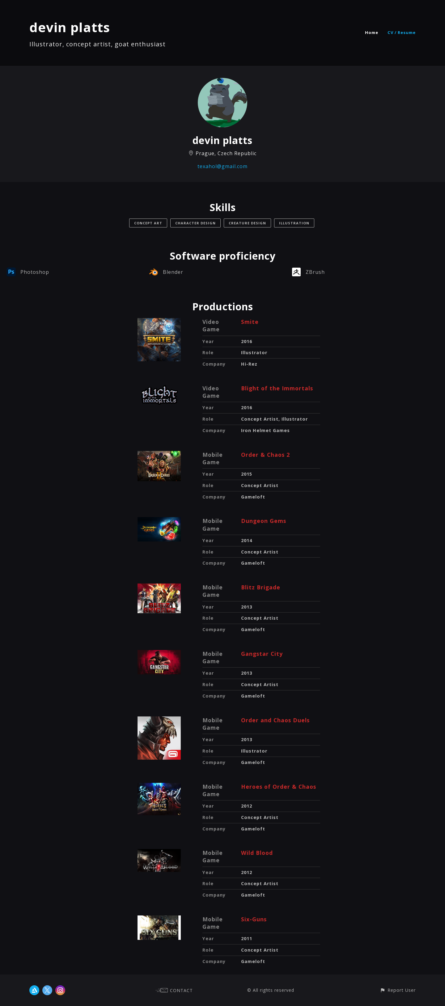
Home (371, 32)
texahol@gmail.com (222, 166)
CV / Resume (402, 32)
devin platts (69, 27)
